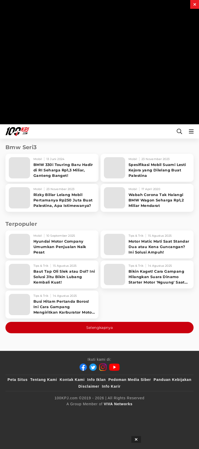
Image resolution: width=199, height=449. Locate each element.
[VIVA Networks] (118, 404)
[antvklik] (176, 412)
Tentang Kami (43, 380)
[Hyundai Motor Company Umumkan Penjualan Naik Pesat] (51, 244)
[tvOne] (137, 412)
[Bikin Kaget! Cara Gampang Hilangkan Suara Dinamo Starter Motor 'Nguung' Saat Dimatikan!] (147, 274)
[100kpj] (51, 412)
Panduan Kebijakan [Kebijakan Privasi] (172, 380)
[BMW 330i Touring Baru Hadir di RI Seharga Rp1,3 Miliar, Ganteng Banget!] (51, 168)
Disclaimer (88, 386)
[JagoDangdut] (114, 422)
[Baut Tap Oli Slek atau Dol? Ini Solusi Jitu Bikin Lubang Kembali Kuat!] (51, 274)
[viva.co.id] (26, 412)
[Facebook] (83, 367)
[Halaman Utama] (16, 131)
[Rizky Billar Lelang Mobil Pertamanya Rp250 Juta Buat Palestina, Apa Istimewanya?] (51, 198)
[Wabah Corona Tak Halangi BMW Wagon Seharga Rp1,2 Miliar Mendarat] (147, 198)
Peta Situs (18, 380)
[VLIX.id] (95, 412)
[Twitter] (93, 367)
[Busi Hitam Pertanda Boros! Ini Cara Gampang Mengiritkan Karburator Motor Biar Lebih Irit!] (51, 304)
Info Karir (111, 386)
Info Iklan (96, 380)
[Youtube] (114, 367)
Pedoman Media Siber (129, 380)
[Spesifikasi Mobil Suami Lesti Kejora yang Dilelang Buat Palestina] (147, 168)
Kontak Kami (72, 380)
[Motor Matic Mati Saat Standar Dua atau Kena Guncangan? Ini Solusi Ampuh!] (147, 244)
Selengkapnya (99, 327)
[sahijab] (72, 412)
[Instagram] (102, 367)
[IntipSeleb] (87, 422)
